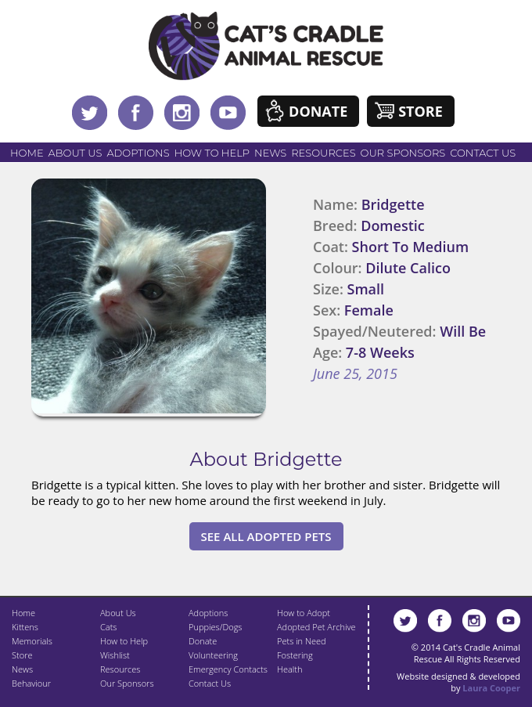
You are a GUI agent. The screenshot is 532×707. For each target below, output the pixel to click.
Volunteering (213, 655)
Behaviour (31, 683)
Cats (108, 627)
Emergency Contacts (228, 669)
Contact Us (483, 152)
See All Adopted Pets (266, 536)
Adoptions (137, 152)
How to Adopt (303, 613)
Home (27, 152)
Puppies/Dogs (215, 627)
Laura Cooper (491, 688)
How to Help (212, 152)
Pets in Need (301, 641)
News (270, 152)
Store (420, 111)
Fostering (295, 655)
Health (289, 669)
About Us (75, 152)
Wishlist (115, 655)
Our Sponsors (403, 152)
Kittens (25, 627)
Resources (323, 152)
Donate (318, 111)
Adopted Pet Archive (316, 627)
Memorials (32, 641)
